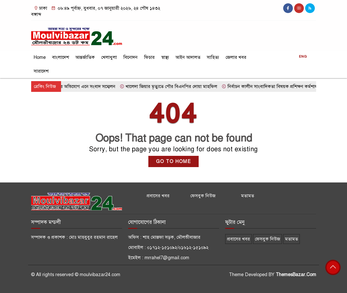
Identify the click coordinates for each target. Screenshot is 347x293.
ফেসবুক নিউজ (203, 196)
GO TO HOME (173, 161)
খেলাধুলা (109, 57)
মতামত (247, 196)
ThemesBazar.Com (296, 274)
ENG (303, 57)
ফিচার (149, 57)
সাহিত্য (213, 57)
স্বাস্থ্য (165, 57)
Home (40, 57)
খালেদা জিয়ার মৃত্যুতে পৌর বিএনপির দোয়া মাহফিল (170, 86)
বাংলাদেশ (60, 57)
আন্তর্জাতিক (85, 57)
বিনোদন (130, 57)
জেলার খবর (235, 57)
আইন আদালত (187, 57)
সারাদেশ (41, 71)
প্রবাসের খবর (158, 196)
